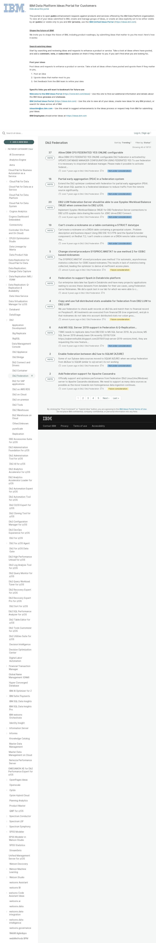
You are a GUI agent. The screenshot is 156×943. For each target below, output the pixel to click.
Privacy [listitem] (64, 426)
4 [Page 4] (93, 398)
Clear (30, 149)
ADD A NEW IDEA (19, 142)
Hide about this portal (39, 9)
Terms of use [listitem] (80, 426)
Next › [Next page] (106, 398)
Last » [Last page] (116, 398)
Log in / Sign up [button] (142, 133)
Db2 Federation (92, 171)
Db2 (81, 171)
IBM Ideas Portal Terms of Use (133, 409)
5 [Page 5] (98, 398)
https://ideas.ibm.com (125, 22)
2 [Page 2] (83, 398)
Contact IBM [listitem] (49, 426)
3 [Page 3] (88, 398)
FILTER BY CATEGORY (16, 149)
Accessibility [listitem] (98, 426)
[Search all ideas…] (20, 133)
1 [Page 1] (78, 398)
